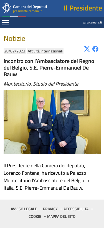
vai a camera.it (78, 18)
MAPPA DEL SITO (61, 216)
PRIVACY (50, 209)
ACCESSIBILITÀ (76, 209)
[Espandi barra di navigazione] (5, 23)
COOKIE (35, 216)
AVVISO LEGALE (24, 209)
